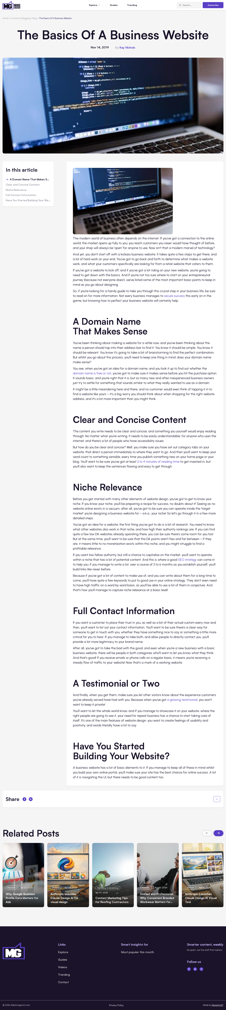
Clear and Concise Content (23, 184)
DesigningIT (217, 1005)
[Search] (180, 5)
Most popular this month (137, 952)
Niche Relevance (16, 190)
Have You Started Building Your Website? (28, 200)
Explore (63, 952)
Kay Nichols (127, 47)
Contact (63, 982)
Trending (132, 5)
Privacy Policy (116, 1005)
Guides (113, 5)
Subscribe (213, 5)
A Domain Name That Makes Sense (30, 179)
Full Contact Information (21, 195)
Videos (62, 967)
